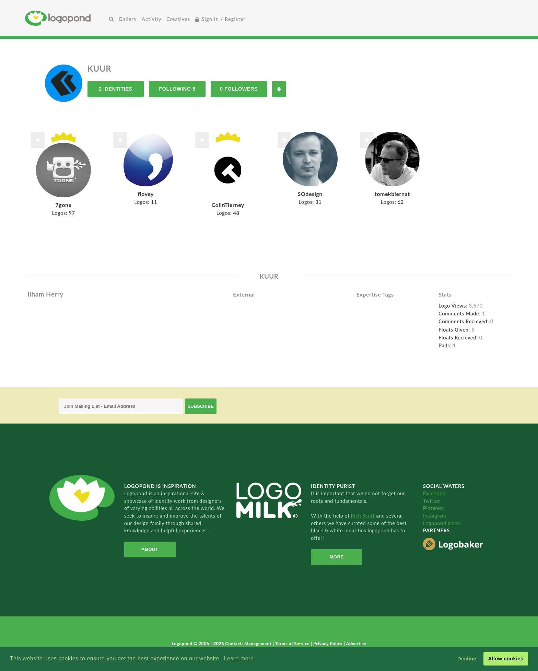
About (149, 549)
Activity (152, 19)
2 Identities (115, 89)
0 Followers (239, 89)
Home (65, 18)
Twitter (431, 501)
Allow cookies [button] (505, 658)
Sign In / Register (220, 19)
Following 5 (177, 89)
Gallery (128, 19)
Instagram (434, 516)
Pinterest (433, 508)
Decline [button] (466, 658)
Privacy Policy (328, 643)
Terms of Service (293, 643)
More (337, 556)
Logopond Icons (441, 523)
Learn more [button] (239, 658)
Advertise (356, 643)
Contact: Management (249, 643)
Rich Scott (363, 516)
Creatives (178, 19)
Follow (279, 89)
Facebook (434, 493)
